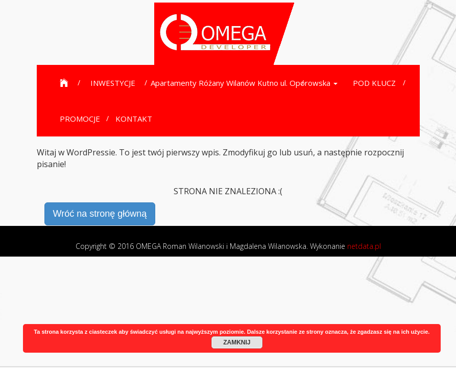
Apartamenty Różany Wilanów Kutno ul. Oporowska (244, 83)
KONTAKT (133, 118)
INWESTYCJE (112, 83)
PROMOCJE (80, 118)
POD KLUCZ (374, 83)
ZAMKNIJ (236, 342)
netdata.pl (364, 246)
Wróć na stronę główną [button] (100, 214)
